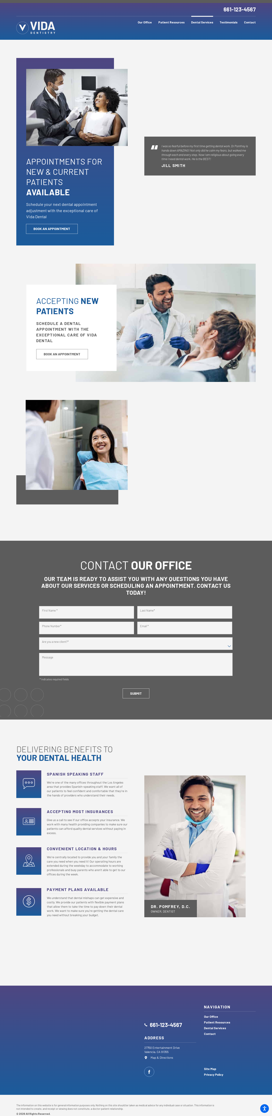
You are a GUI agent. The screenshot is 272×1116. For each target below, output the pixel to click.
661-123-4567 (240, 9)
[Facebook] (149, 1072)
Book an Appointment (51, 232)
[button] (264, 1108)
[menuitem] (145, 22)
